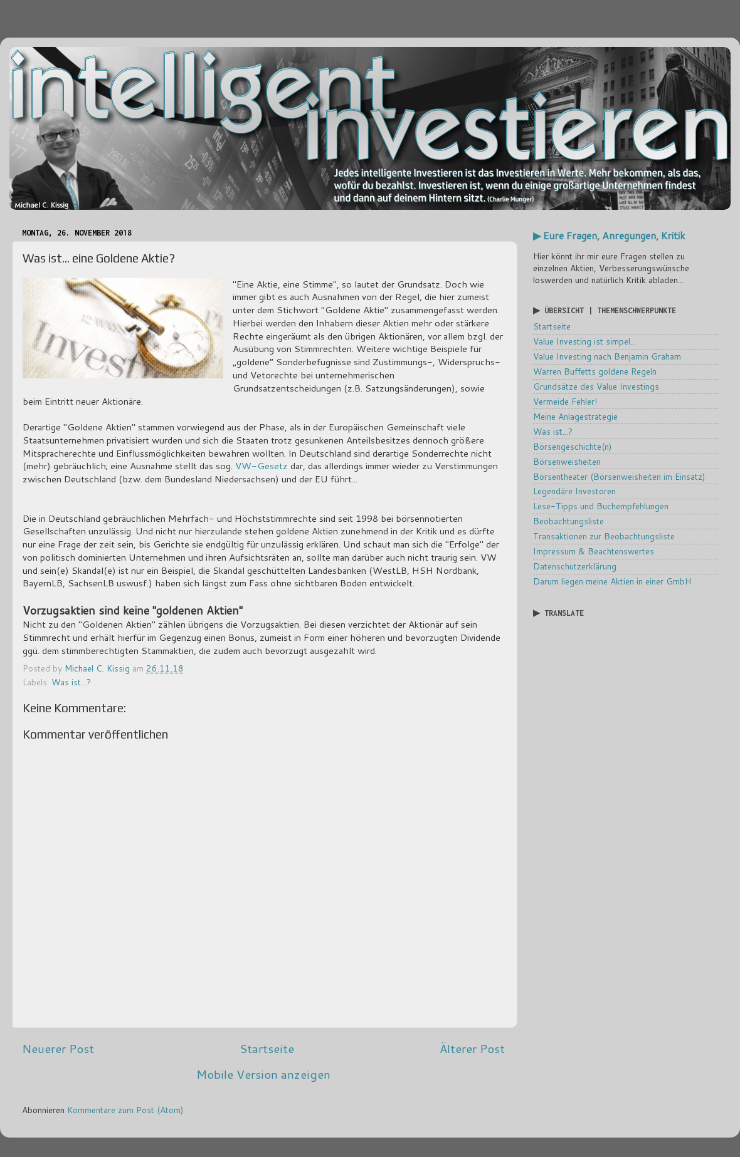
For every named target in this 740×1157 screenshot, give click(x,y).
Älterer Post (472, 1048)
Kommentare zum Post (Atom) (125, 1110)
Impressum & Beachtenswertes (593, 551)
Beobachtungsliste (568, 521)
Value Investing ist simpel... (584, 341)
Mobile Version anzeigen (263, 1074)
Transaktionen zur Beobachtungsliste (604, 536)
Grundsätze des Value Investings (596, 386)
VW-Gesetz (261, 465)
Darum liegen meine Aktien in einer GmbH (612, 581)
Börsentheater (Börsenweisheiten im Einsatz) (619, 476)
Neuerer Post (58, 1048)
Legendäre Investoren (574, 491)
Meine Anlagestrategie (575, 416)
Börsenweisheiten (567, 461)
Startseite (267, 1048)
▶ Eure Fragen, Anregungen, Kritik (609, 235)
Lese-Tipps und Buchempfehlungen (601, 506)
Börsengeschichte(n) (572, 446)
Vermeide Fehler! (565, 401)
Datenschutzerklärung (574, 566)
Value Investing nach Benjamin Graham (607, 356)
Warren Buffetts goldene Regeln (595, 371)
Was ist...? (71, 682)
